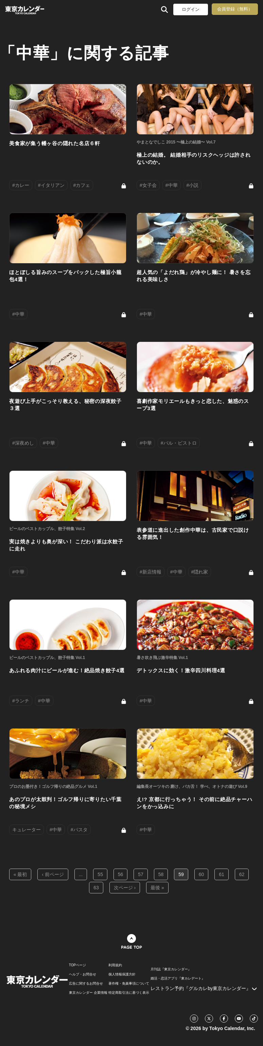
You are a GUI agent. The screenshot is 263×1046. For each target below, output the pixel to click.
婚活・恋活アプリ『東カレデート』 (178, 978)
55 (100, 874)
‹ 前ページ (53, 874)
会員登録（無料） (234, 9)
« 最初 (20, 874)
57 (140, 874)
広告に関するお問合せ (86, 983)
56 (120, 874)
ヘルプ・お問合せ (82, 974)
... (81, 874)
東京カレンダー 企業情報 (88, 992)
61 (221, 874)
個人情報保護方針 (122, 974)
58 (161, 874)
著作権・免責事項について (128, 983)
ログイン (190, 9)
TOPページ (77, 965)
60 (201, 874)
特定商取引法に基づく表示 (128, 992)
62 (242, 874)
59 (181, 874)
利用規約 (115, 965)
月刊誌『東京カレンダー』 (171, 969)
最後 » (157, 887)
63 (96, 887)
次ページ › (125, 887)
